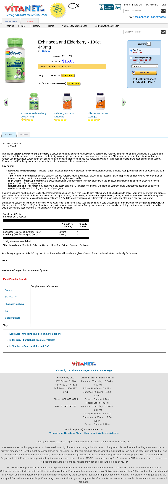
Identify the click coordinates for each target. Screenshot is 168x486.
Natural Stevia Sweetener (74, 26)
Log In (127, 4)
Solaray (8, 290)
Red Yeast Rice (12, 297)
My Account (152, 4)
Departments (11, 21)
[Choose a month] (144, 66)
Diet (23, 26)
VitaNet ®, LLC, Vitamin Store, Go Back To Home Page (83, 370)
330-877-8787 (68, 406)
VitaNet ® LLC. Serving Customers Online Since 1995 (26, 10)
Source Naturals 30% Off (107, 26)
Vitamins (9, 26)
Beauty (36, 26)
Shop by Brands (13, 317)
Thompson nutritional (14, 304)
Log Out (138, 4)
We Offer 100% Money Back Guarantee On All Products (58, 10)
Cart (164, 4)
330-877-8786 (70, 399)
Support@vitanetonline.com (87, 429)
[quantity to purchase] (47, 75)
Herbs (51, 26)
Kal (6, 311)
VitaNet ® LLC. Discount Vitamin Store (84, 363)
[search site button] (163, 32)
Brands (29, 21)
